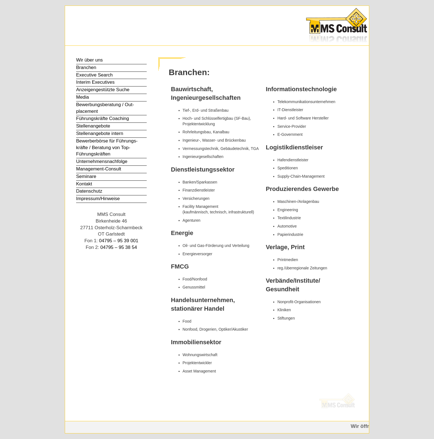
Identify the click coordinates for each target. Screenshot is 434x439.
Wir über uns (89, 60)
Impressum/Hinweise (98, 198)
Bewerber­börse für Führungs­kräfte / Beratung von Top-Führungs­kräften (107, 147)
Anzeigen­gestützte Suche (103, 89)
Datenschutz (89, 191)
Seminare (86, 176)
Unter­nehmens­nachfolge (101, 161)
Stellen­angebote (93, 126)
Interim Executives (95, 82)
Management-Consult (98, 169)
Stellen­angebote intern (99, 133)
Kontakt (84, 184)
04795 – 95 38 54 (118, 247)
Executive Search (94, 75)
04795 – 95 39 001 (118, 240)
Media (82, 97)
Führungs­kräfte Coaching (102, 118)
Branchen (86, 67)
